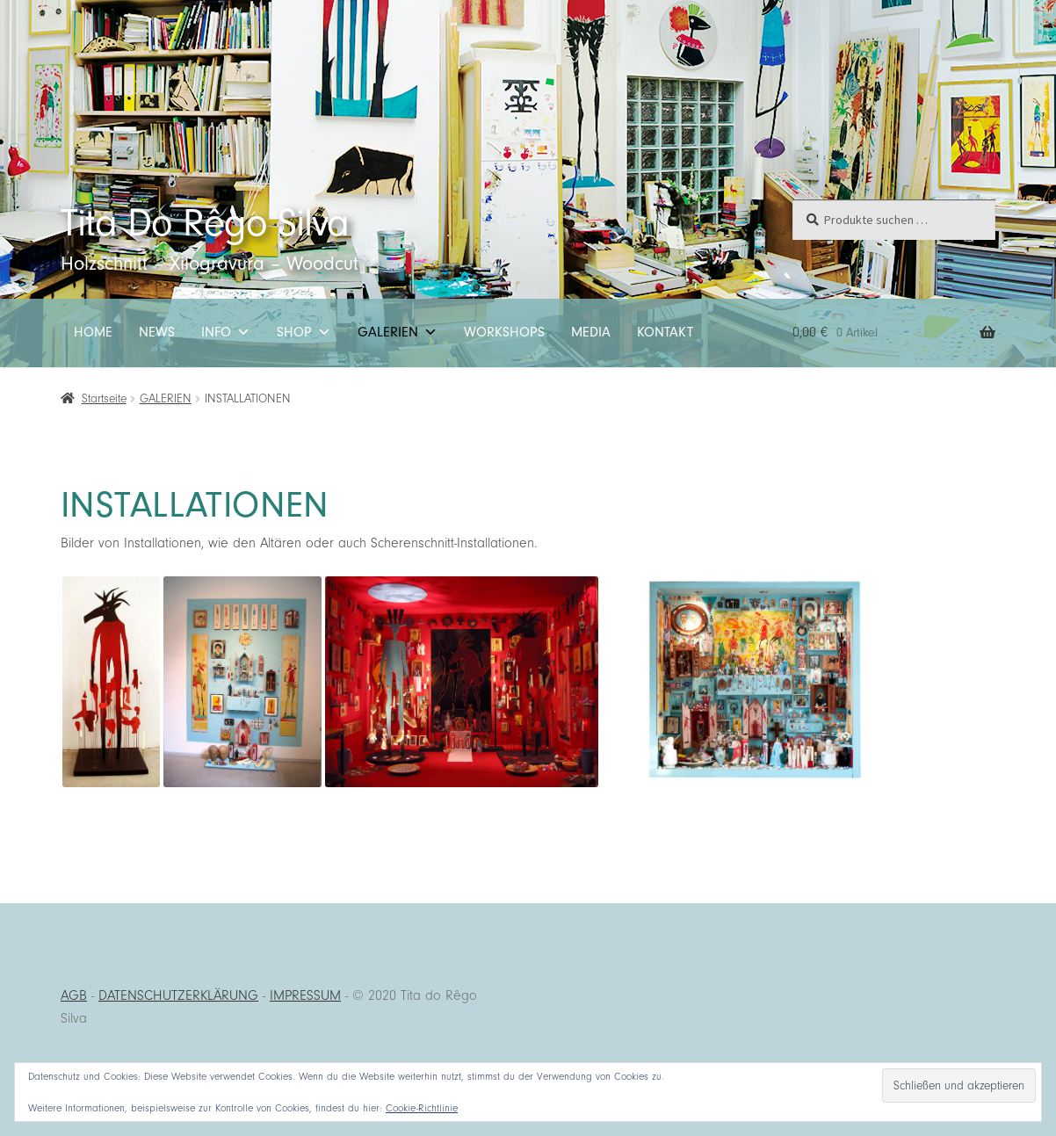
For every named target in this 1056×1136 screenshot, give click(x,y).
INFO (225, 332)
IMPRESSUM (305, 995)
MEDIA (591, 332)
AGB (74, 995)
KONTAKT (665, 332)
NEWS (157, 332)
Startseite (104, 398)
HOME (93, 332)
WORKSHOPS (504, 332)
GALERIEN (398, 332)
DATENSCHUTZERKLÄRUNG (178, 995)
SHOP (304, 332)
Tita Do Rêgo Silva (205, 222)
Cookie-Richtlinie (422, 1108)
